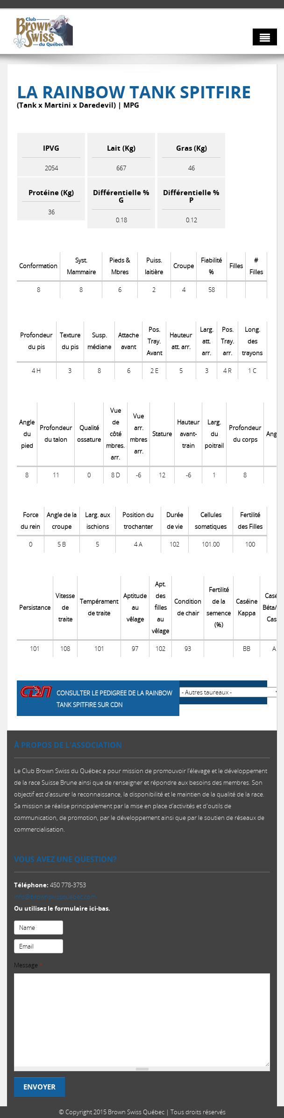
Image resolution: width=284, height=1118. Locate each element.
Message (28, 965)
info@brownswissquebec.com (55, 896)
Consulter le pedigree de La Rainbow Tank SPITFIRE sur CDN (114, 699)
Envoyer (39, 1087)
